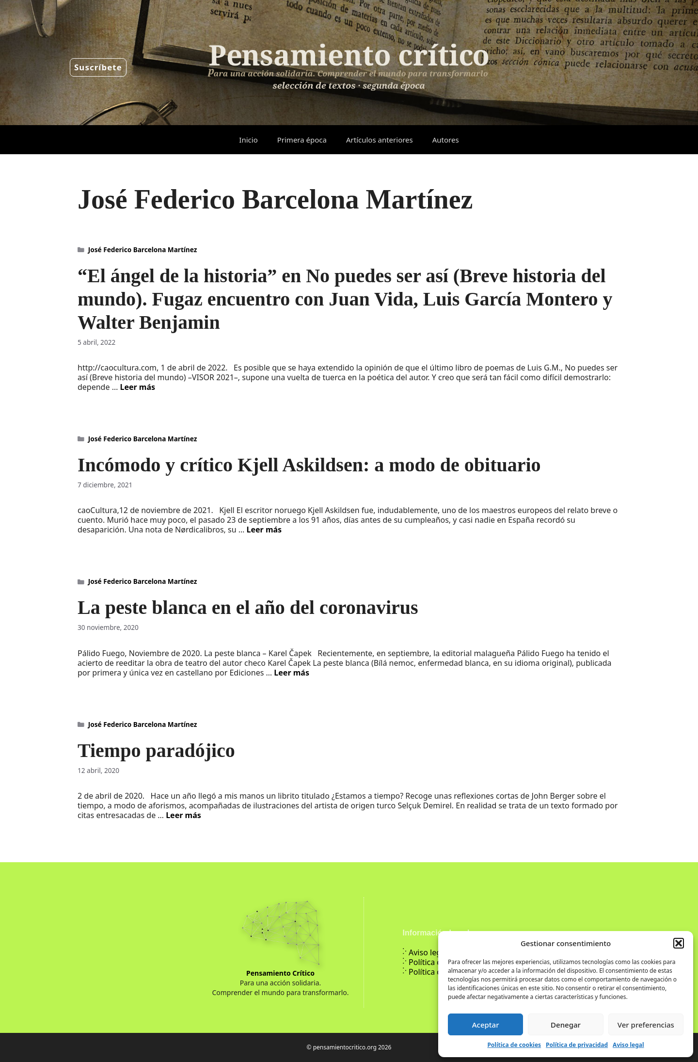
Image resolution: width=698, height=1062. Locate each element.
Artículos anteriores (379, 140)
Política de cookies (514, 1045)
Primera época (302, 140)
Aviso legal (628, 1045)
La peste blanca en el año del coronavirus (248, 607)
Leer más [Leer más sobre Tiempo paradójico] (183, 815)
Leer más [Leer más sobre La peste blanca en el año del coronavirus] (291, 672)
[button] (678, 943)
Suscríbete (98, 67)
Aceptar (485, 1025)
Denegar (566, 1025)
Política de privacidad (577, 1045)
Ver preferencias (646, 1025)
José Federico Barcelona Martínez (142, 249)
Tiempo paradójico (156, 750)
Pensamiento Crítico (280, 973)
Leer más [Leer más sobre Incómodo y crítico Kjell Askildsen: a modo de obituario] (264, 529)
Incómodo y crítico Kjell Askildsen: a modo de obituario (309, 465)
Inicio (248, 140)
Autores (445, 140)
